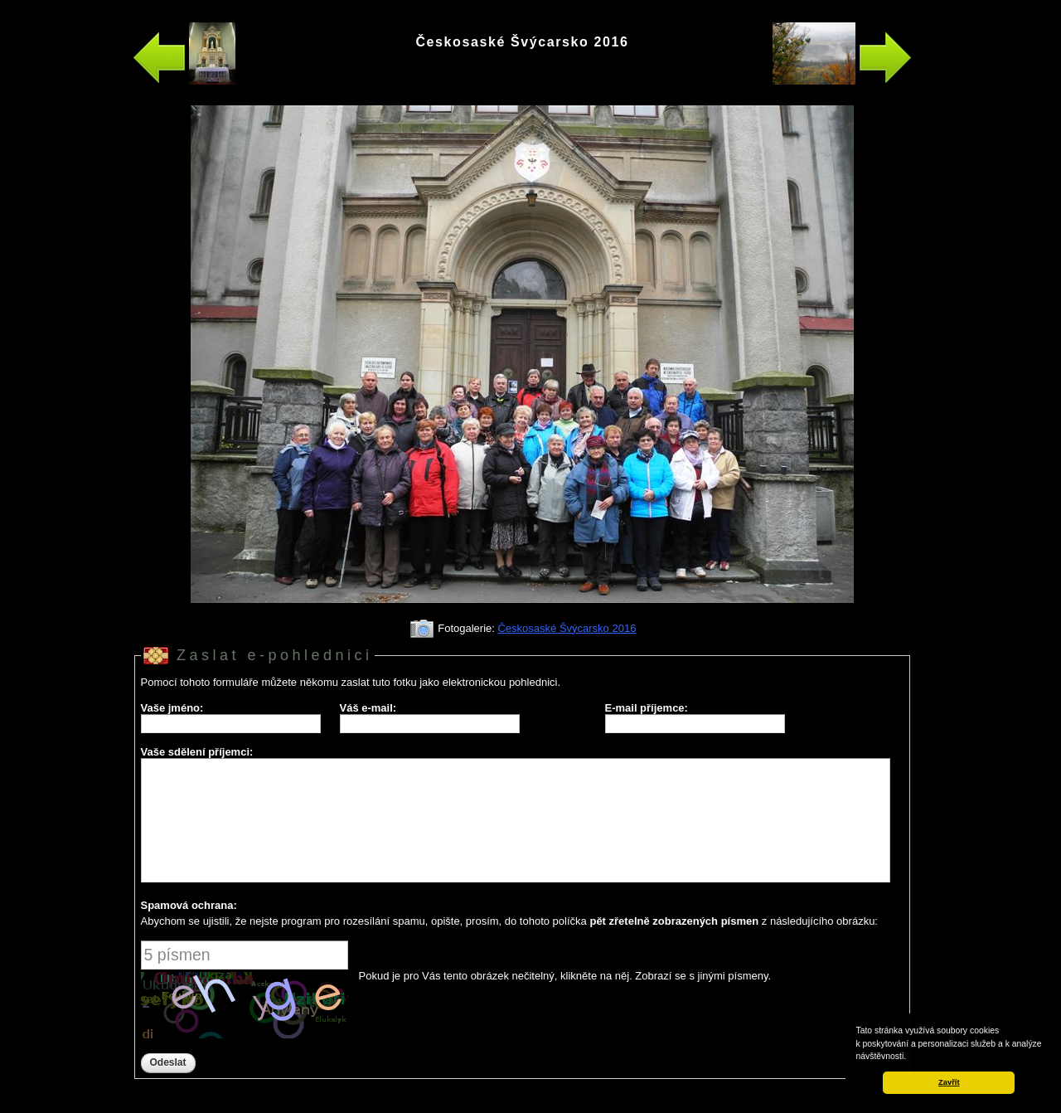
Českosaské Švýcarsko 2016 (566, 628)
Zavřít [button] (948, 1082)
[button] (910, 1057)
